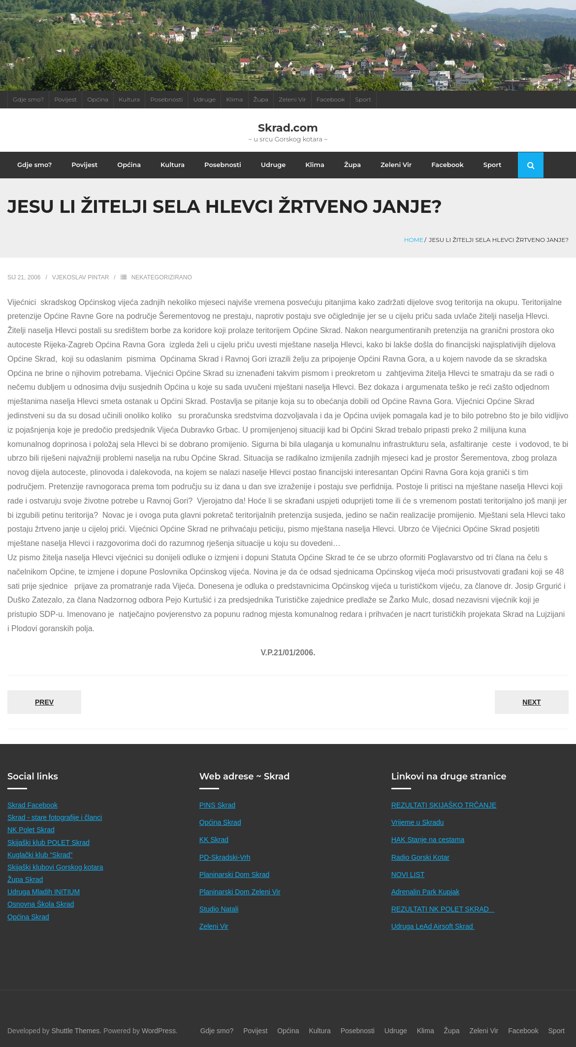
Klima (234, 99)
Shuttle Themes (76, 1031)
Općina (97, 99)
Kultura (129, 99)
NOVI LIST (408, 874)
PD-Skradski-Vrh (225, 857)
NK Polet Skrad (31, 830)
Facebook (331, 99)
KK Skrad (213, 840)
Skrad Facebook (32, 805)
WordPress (159, 1031)
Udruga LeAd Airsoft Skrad (433, 926)
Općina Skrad (28, 917)
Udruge (204, 99)
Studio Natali (218, 909)
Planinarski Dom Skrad (234, 874)
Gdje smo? (28, 99)
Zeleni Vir (292, 99)
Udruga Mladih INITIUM (43, 892)
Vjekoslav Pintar (80, 277)
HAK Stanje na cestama (428, 840)
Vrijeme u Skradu (417, 822)
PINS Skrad (217, 805)
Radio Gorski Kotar (420, 857)
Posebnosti (166, 99)
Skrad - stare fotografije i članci (54, 817)
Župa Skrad (25, 879)
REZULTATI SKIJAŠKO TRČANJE (444, 805)
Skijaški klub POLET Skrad (48, 842)
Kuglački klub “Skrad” (39, 855)
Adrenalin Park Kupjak (425, 892)
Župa (261, 99)
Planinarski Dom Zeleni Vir (240, 892)
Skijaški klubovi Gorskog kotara (55, 867)
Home (413, 239)
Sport (363, 99)
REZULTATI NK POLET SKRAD (443, 909)
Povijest (65, 99)
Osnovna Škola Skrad (40, 904)
